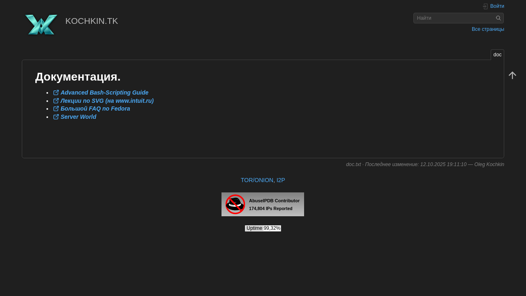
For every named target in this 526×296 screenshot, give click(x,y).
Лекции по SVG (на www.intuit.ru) (107, 100)
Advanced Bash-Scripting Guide (104, 92)
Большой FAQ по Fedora (95, 108)
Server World (78, 116)
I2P (281, 180)
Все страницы (488, 29)
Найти (499, 18)
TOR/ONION (257, 180)
